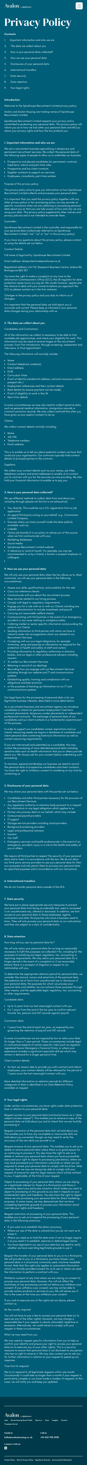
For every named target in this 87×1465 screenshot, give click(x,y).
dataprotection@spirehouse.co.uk (41, 261)
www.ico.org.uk (34, 282)
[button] (79, 5)
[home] (17, 6)
